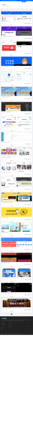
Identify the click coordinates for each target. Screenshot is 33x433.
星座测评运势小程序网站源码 (5, 285)
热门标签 (26, 0)
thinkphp (3, 28)
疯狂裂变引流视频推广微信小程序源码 (7, 345)
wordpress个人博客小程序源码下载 (6, 365)
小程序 (26, 28)
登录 (8, 1)
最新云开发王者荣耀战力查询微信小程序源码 (8, 405)
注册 (6, 1)
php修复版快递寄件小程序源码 (6, 26)
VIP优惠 (23, 0)
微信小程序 (30, 28)
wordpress (3, 367)
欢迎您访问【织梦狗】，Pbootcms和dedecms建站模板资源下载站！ (9, 0)
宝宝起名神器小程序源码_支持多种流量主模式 (8, 265)
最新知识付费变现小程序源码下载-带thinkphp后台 (8, 325)
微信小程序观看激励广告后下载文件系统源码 (8, 46)
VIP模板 (4, 422)
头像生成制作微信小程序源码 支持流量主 (7, 225)
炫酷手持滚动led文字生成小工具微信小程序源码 (8, 385)
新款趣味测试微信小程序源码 (5, 305)
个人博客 (27, 367)
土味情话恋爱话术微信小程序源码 (6, 245)
